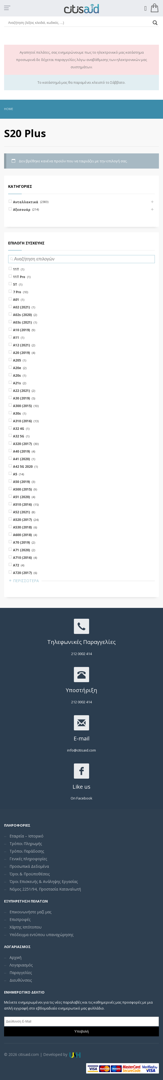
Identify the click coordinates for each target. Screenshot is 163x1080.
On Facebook (81, 798)
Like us (81, 786)
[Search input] (79, 23)
